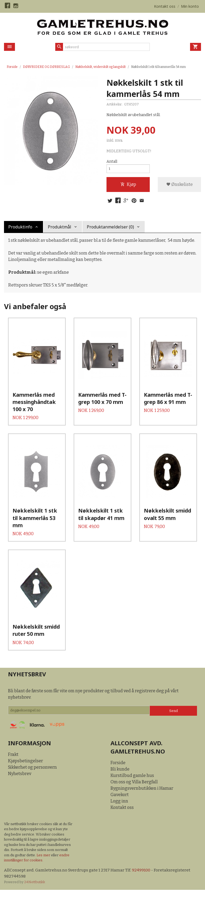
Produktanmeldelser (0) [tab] (110, 229)
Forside (12, 67)
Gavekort (120, 813)
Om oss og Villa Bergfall (134, 800)
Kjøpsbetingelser (25, 779)
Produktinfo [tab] (20, 229)
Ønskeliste (179, 186)
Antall (112, 161)
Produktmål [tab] (59, 229)
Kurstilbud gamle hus (132, 793)
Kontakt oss (122, 825)
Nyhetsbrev (19, 792)
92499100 (143, 888)
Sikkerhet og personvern (32, 785)
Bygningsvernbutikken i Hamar (142, 806)
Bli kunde (120, 787)
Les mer (44, 873)
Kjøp (128, 186)
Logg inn (119, 819)
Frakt (13, 772)
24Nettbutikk (34, 901)
